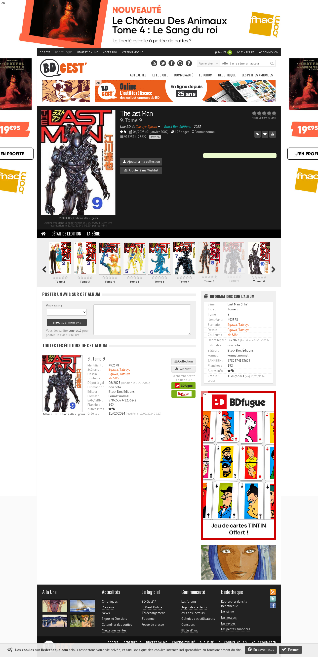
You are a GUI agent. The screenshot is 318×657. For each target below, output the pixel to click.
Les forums (189, 601)
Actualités (138, 74)
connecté (75, 330)
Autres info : (216, 371)
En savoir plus (261, 649)
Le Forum (205, 74)
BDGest (45, 52)
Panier (223, 52)
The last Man (136, 113)
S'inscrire (245, 52)
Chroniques (110, 601)
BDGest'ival (189, 630)
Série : (212, 304)
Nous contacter (264, 642)
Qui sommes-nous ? (233, 642)
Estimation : (95, 387)
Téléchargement (153, 613)
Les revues (228, 623)
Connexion (268, 52)
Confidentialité (183, 642)
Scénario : (94, 369)
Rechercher (272, 64)
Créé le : (93, 413)
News (106, 613)
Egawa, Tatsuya (119, 369)
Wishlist (183, 369)
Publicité (207, 642)
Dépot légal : (96, 383)
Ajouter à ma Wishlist (141, 170)
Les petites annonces (257, 74)
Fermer (290, 649)
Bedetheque (63, 52)
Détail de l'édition (66, 234)
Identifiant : (95, 365)
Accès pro (110, 52)
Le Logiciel (160, 74)
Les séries (228, 612)
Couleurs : (94, 378)
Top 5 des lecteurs (194, 607)
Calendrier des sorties (117, 625)
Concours (188, 625)
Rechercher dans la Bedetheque (234, 603)
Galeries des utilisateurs (198, 619)
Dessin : (92, 374)
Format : (93, 396)
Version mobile (132, 52)
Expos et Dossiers (114, 619)
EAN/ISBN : (95, 400)
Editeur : (92, 392)
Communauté (183, 74)
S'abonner (149, 619)
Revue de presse (153, 625)
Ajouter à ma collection (141, 162)
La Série (93, 234)
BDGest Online (87, 52)
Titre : (212, 309)
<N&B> (114, 378)
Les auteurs (229, 617)
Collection (183, 361)
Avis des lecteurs (193, 613)
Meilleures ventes (114, 630)
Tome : (212, 314)
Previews (108, 607)
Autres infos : (96, 409)
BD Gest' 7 (149, 601)
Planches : (94, 405)
